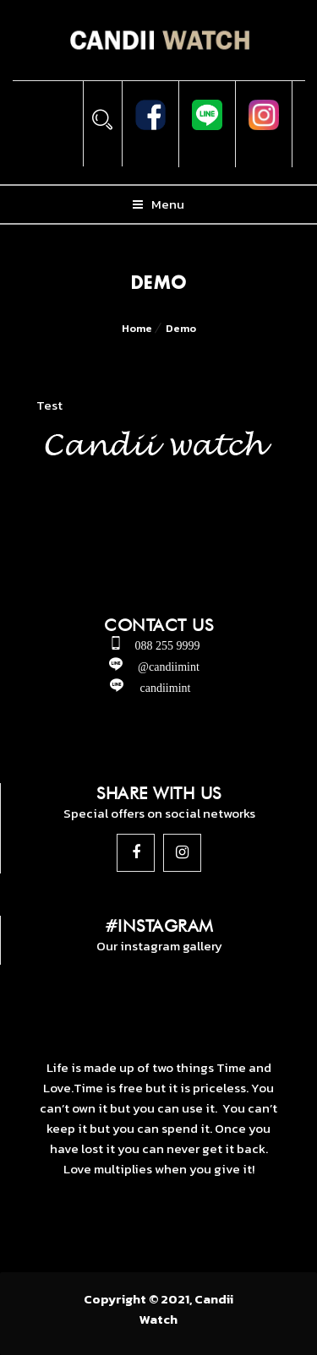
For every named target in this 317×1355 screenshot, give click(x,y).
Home (137, 328)
